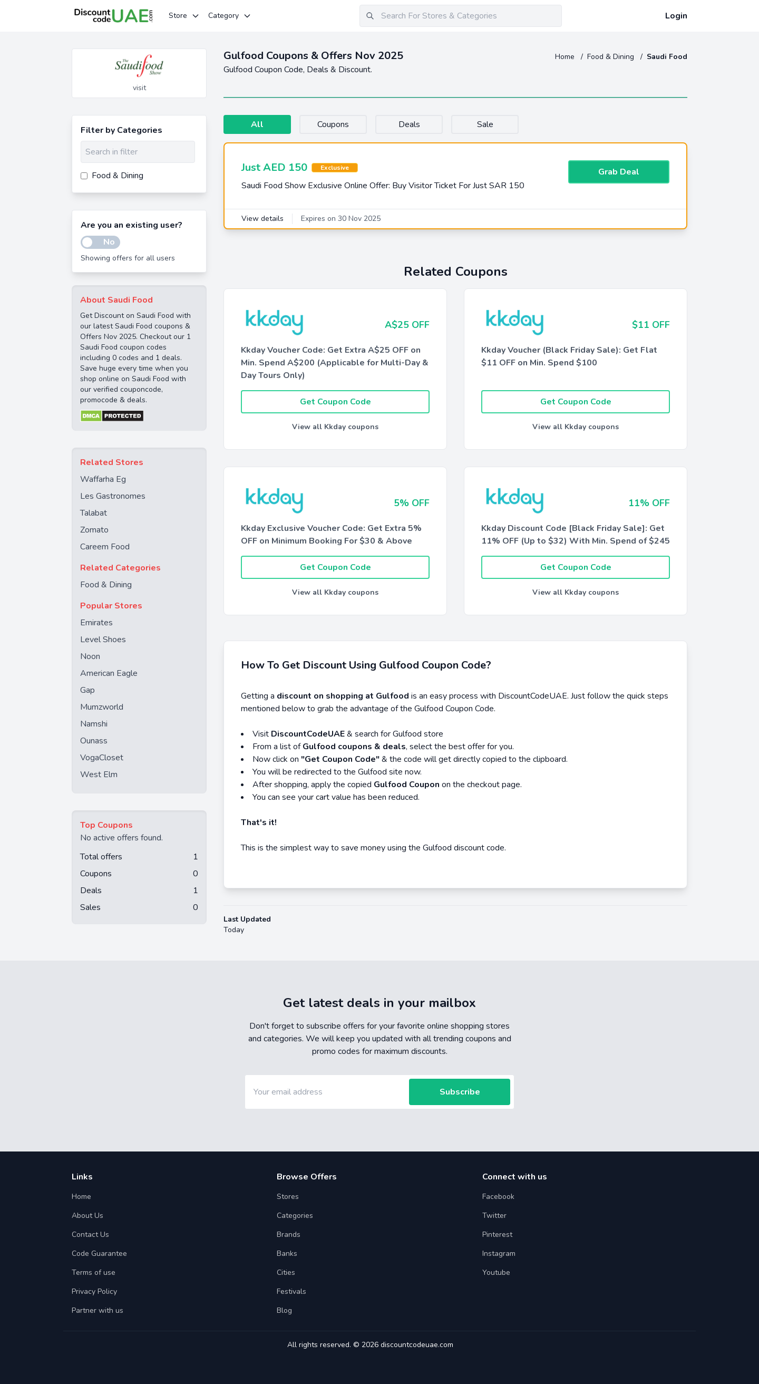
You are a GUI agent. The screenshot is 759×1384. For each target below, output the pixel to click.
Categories (295, 1216)
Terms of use (93, 1272)
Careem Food (105, 547)
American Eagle (109, 673)
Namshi (94, 724)
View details (262, 219)
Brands (288, 1235)
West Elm (99, 774)
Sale (485, 124)
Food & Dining (611, 57)
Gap (87, 690)
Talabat (93, 513)
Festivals (291, 1291)
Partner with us (97, 1310)
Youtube (496, 1272)
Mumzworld (101, 707)
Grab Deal (618, 172)
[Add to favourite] (197, 57)
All (257, 124)
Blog (284, 1310)
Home (566, 57)
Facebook (498, 1197)
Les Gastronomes (112, 496)
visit (139, 88)
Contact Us (90, 1235)
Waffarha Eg (103, 479)
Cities (286, 1272)
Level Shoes (103, 639)
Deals (409, 124)
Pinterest (497, 1235)
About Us (87, 1216)
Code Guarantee (99, 1253)
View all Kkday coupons (335, 427)
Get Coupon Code (335, 402)
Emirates (96, 622)
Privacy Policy (94, 1291)
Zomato (94, 530)
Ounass (94, 741)
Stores (288, 1197)
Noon (90, 656)
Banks (287, 1253)
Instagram (498, 1253)
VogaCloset (101, 757)
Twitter (494, 1216)
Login (676, 16)
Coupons (333, 124)
